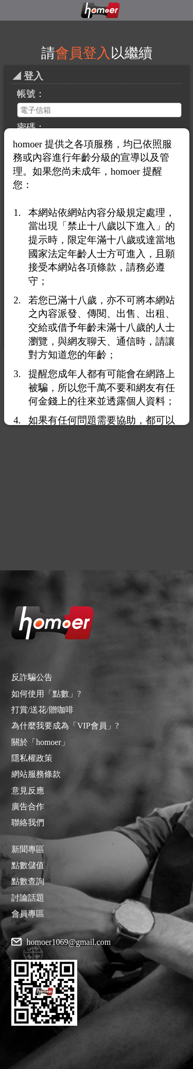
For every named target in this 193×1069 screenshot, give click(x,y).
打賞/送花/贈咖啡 (42, 709)
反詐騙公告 (31, 677)
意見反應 (27, 790)
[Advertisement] (96, 451)
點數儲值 (27, 865)
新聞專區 (27, 849)
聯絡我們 (27, 822)
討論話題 (27, 897)
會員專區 (27, 913)
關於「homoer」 (40, 742)
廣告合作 (27, 806)
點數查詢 (27, 881)
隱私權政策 (31, 758)
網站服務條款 (36, 774)
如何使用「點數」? (46, 693)
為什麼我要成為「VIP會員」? (65, 725)
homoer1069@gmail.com (69, 942)
